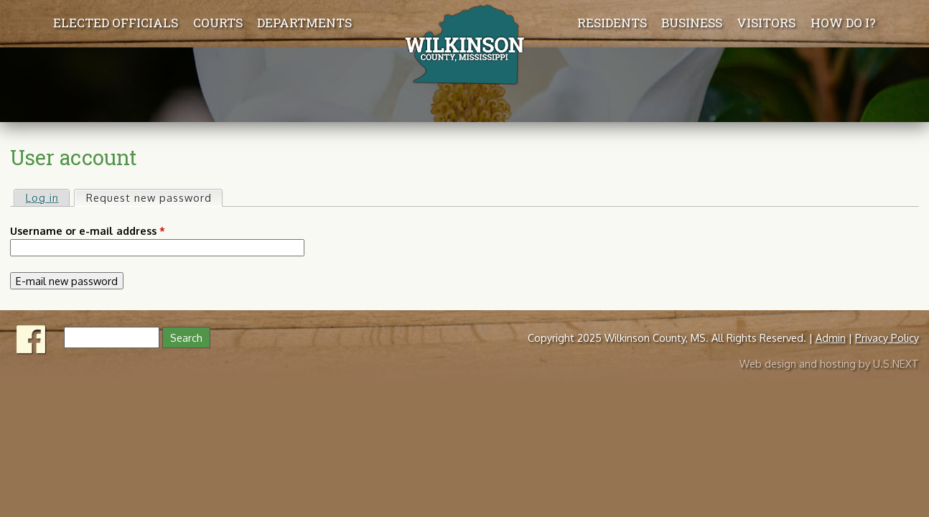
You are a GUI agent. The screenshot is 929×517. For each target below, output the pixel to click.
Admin (831, 337)
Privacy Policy (887, 337)
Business (691, 22)
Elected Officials (115, 22)
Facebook (31, 340)
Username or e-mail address (87, 230)
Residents (612, 22)
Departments (304, 22)
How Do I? (843, 22)
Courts (218, 22)
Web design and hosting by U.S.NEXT (829, 363)
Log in (42, 197)
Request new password (154, 197)
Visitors (766, 22)
